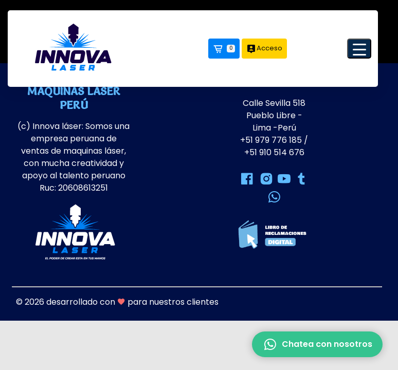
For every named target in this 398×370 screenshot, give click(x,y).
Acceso (264, 48)
